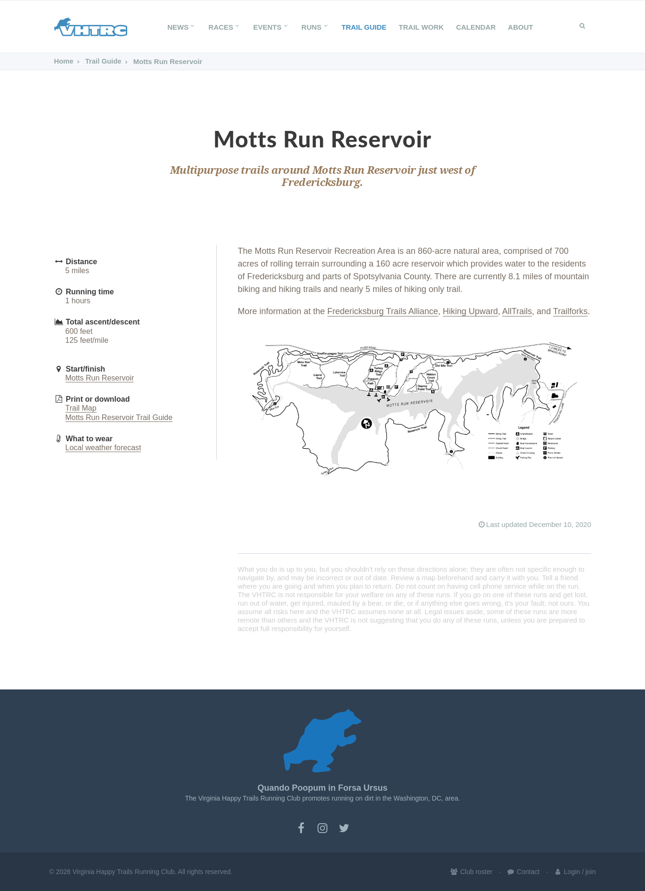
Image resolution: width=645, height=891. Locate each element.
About (520, 27)
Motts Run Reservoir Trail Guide (119, 417)
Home (64, 61)
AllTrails (517, 311)
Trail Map (81, 408)
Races (225, 27)
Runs (315, 27)
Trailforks (570, 311)
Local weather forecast (103, 448)
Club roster (471, 871)
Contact (522, 871)
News (181, 27)
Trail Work (421, 27)
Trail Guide (364, 27)
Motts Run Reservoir (99, 378)
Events (271, 27)
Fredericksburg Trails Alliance (382, 311)
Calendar (476, 27)
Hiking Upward (470, 311)
